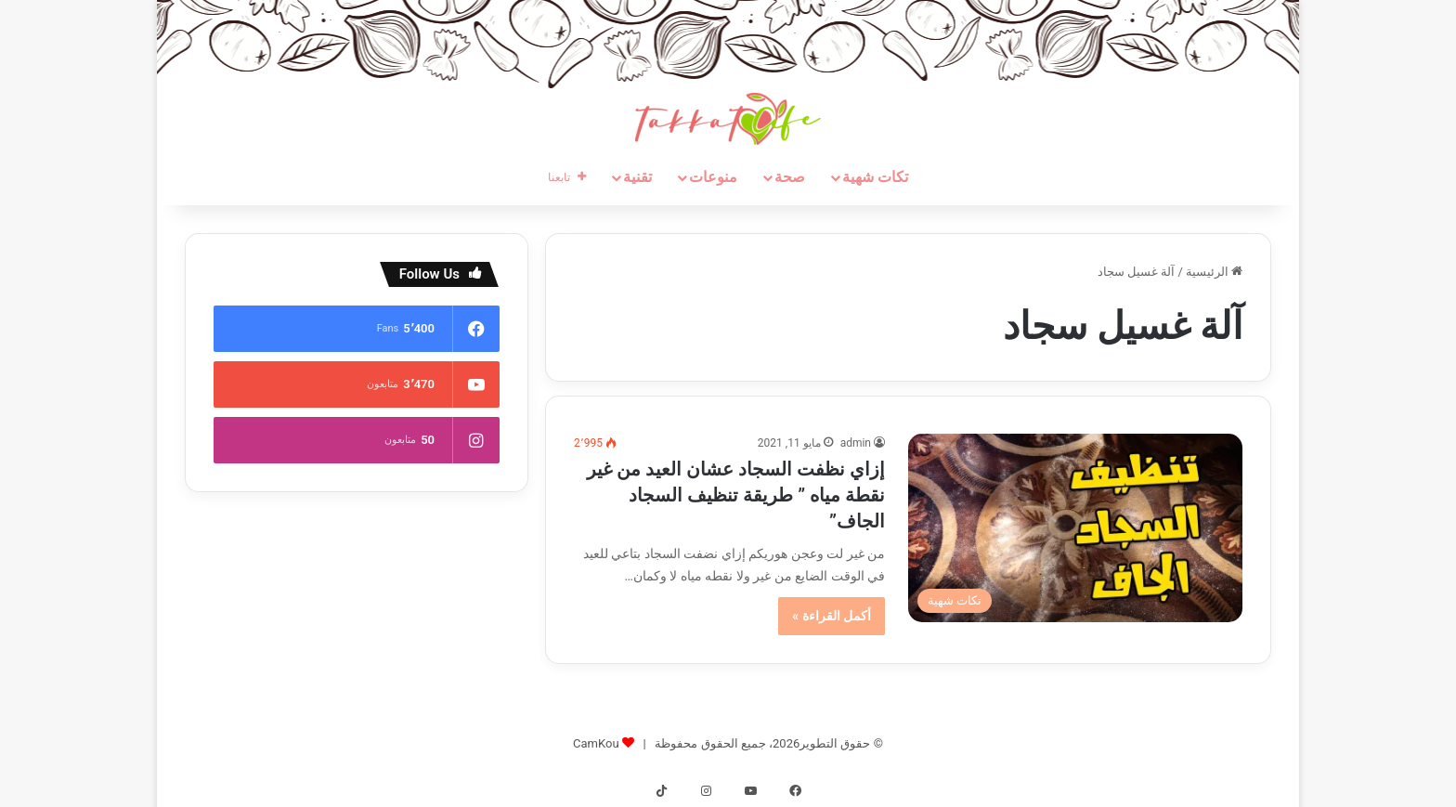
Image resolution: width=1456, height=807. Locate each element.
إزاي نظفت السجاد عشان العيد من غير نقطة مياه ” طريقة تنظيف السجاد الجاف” (736, 495)
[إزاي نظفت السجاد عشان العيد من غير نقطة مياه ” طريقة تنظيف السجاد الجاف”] (1075, 528)
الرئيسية (1214, 272)
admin (855, 442)
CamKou (596, 743)
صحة (789, 177)
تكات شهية (875, 177)
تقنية (637, 177)
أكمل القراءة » (831, 615)
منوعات (713, 177)
